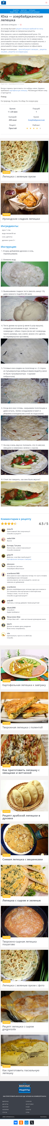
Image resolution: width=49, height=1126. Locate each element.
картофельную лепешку (18, 90)
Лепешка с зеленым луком (19, 176)
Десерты (5, 1104)
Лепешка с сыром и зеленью (21, 900)
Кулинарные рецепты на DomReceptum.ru (24, 1088)
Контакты (43, 1117)
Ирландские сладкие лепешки (21, 218)
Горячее (29, 1101)
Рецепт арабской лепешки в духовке (21, 817)
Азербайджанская (36, 120)
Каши (28, 1107)
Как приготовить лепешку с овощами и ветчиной (21, 771)
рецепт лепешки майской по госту (29, 29)
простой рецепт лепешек (28, 49)
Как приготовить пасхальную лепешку (20, 1072)
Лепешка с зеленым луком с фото (23, 985)
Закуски (5, 1107)
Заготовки (30, 1104)
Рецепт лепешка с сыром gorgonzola (18, 1028)
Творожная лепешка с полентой (22, 727)
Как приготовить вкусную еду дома (3, 3)
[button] (46, 2)
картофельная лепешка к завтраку (19, 559)
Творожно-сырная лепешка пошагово (19, 943)
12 (20, 25)
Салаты (28, 1109)
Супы (27, 1112)
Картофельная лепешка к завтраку (24, 685)
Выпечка (5, 1101)
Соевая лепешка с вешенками (22, 859)
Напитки (5, 1109)
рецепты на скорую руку (18, 52)
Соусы (4, 1112)
